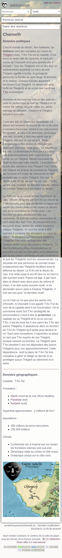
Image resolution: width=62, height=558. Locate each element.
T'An (5, 92)
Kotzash (15, 403)
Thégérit (8, 54)
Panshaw (16, 399)
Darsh (14, 396)
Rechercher (28, 11)
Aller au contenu (52, 2)
